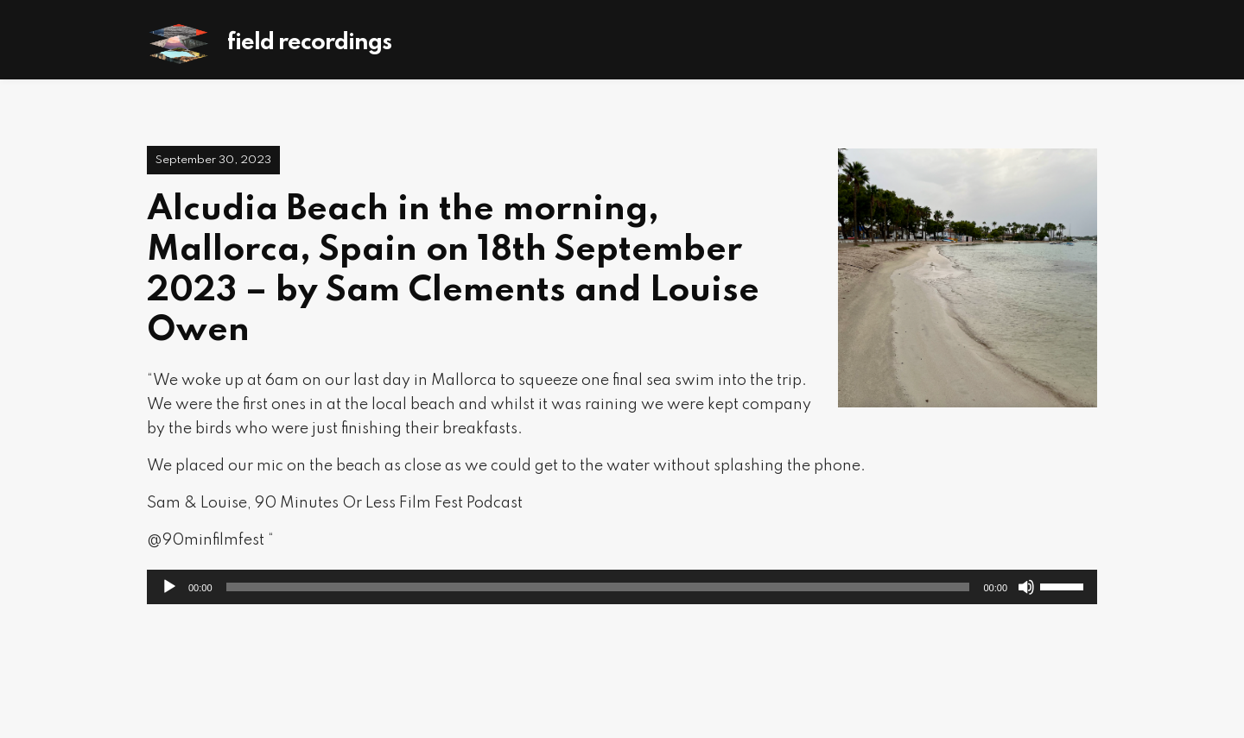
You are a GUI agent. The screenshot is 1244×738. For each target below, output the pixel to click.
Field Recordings (309, 42)
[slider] (598, 587)
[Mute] (1026, 587)
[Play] (169, 587)
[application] (622, 587)
